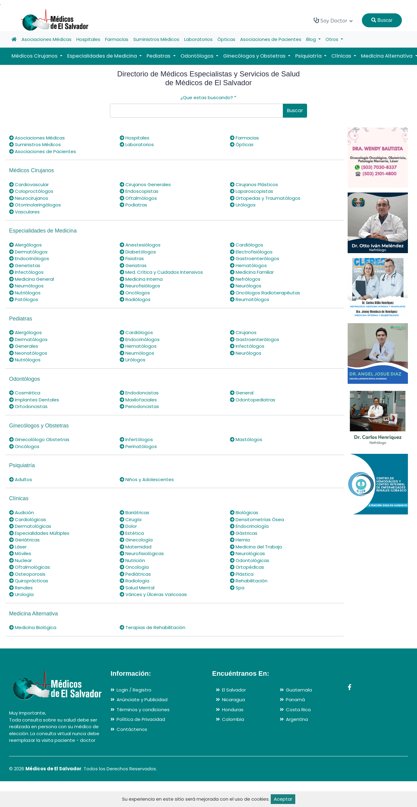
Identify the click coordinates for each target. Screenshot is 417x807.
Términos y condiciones (143, 709)
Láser (18, 547)
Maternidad (135, 547)
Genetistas (24, 265)
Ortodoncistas (28, 406)
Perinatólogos (138, 446)
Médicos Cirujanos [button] (35, 55)
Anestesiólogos (140, 245)
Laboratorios (198, 39)
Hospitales (88, 39)
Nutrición (132, 560)
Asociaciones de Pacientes (270, 39)
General (241, 393)
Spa (237, 587)
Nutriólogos (25, 293)
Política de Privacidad (141, 719)
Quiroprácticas (28, 581)
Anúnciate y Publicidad (142, 699)
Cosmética (24, 393)
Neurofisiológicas (142, 553)
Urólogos (243, 205)
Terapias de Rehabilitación (152, 627)
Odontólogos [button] (197, 55)
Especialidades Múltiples (39, 533)
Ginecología (136, 540)
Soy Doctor (333, 21)
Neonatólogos (28, 353)
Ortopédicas (247, 567)
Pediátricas (135, 574)
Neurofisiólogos (140, 286)
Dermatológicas (30, 526)
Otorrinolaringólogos (35, 205)
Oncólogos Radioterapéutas (265, 293)
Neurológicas (247, 553)
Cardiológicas (27, 519)
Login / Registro (134, 690)
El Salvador (234, 690)
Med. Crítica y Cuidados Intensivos (161, 272)
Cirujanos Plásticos (254, 184)
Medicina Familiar (252, 272)
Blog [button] (311, 39)
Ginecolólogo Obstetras (39, 439)
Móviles (20, 553)
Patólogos (23, 299)
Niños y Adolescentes (147, 479)
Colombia (233, 719)
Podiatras (133, 205)
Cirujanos (243, 332)
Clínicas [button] (341, 55)
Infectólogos (26, 272)
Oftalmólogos (138, 198)
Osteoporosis (27, 574)
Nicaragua (233, 699)
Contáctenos (132, 729)
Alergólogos (25, 245)
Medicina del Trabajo (256, 547)
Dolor (128, 526)
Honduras (232, 709)
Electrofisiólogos (251, 252)
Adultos (20, 479)
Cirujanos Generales (145, 184)
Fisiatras (132, 258)
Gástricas (243, 533)
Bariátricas (134, 512)
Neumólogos (26, 286)
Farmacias (116, 39)
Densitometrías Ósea (257, 519)
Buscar (381, 20)
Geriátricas (24, 540)
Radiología (134, 581)
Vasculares (24, 212)
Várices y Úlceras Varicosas (153, 594)
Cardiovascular (29, 184)
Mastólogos (246, 439)
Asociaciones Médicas (46, 39)
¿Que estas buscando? (208, 97)
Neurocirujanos (28, 198)
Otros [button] (332, 39)
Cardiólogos (246, 245)
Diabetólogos (138, 252)
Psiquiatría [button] (309, 55)
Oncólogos (135, 293)
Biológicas (244, 512)
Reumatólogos (249, 299)
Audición (21, 512)
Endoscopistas (139, 191)
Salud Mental (137, 587)
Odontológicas (249, 560)
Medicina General (31, 279)
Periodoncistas (139, 406)
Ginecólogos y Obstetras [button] (255, 55)
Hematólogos (248, 265)
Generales (23, 346)
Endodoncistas (139, 393)
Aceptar (283, 799)
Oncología (134, 567)
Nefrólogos (245, 279)
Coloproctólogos (31, 191)
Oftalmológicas (29, 567)
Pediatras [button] (159, 55)
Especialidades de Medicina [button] (102, 55)
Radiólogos (135, 299)
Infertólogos (136, 439)
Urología (21, 594)
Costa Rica (298, 709)
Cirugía (130, 519)
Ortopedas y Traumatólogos (265, 198)
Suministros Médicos (156, 39)
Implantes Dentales (34, 400)
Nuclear (20, 560)
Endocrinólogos (29, 258)
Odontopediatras (252, 400)
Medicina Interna (141, 279)
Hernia (240, 540)
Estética (132, 533)
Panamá (295, 699)
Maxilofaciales (138, 400)
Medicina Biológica (32, 627)
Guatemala (299, 690)
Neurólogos (245, 286)
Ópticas (226, 39)
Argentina (297, 719)
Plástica (241, 574)
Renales (21, 587)
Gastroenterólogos (254, 258)
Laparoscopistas (251, 191)
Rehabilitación (248, 581)
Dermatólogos (28, 252)
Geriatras (133, 265)
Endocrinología (249, 526)
